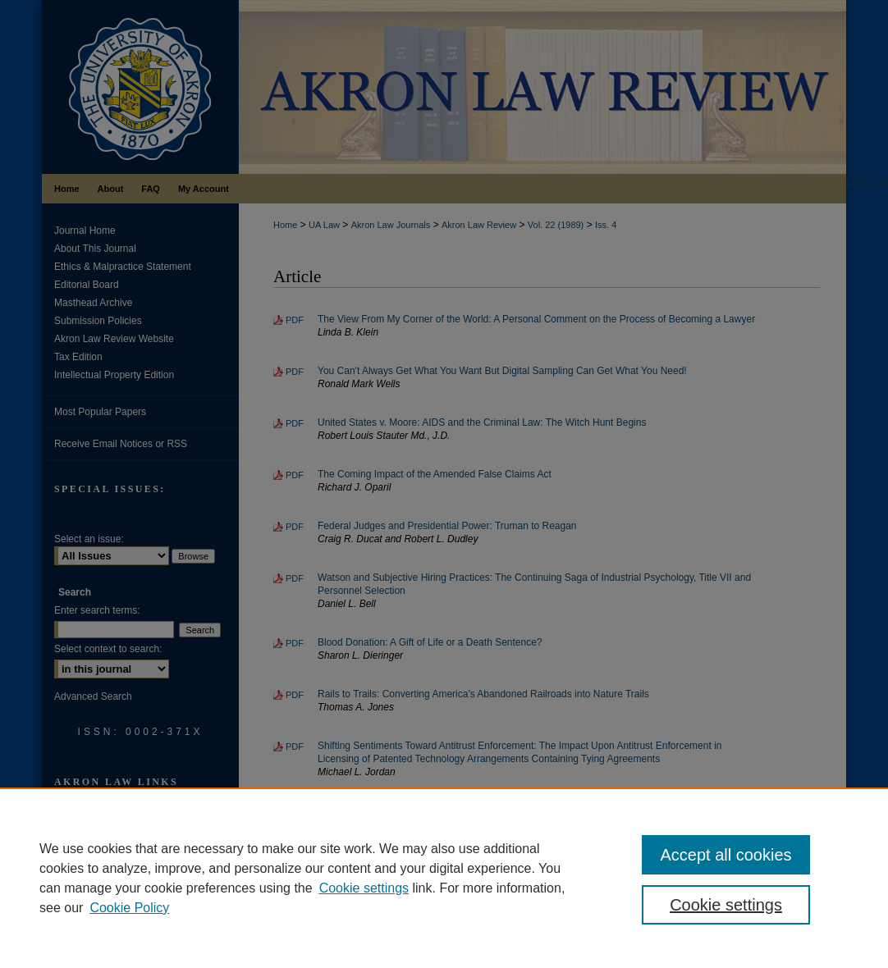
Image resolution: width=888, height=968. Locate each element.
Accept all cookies (725, 855)
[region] (444, 878)
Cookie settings (364, 888)
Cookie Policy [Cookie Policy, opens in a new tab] (129, 908)
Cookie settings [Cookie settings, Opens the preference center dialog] (726, 905)
